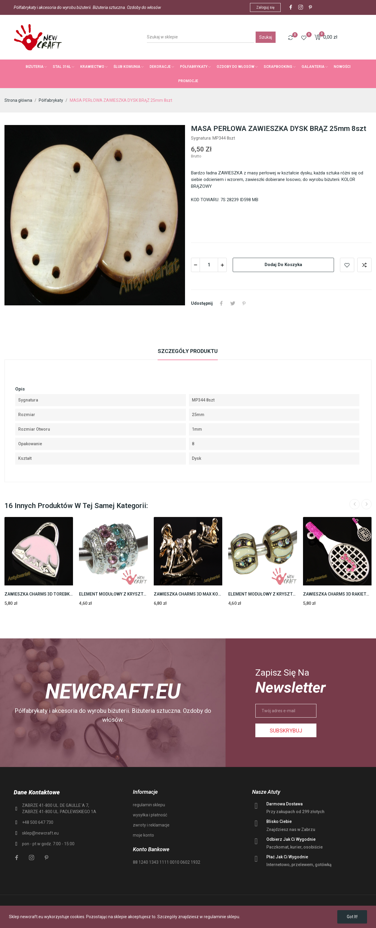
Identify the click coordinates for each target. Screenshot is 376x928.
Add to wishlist (347, 265)
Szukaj (265, 37)
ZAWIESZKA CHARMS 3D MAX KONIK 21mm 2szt (188, 594)
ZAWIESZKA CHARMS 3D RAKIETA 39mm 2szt (337, 594)
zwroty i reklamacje (151, 825)
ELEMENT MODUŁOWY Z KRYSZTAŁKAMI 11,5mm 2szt (113, 594)
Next (366, 504)
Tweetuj (232, 303)
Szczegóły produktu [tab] (188, 351)
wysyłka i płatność (150, 815)
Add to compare (364, 265)
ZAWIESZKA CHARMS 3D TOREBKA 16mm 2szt (38, 594)
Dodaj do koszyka (283, 264)
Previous (354, 504)
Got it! (352, 916)
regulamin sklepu (149, 804)
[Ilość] (209, 265)
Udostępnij (221, 303)
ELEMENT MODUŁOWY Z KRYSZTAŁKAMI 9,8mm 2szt (262, 594)
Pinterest (244, 303)
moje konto (143, 835)
